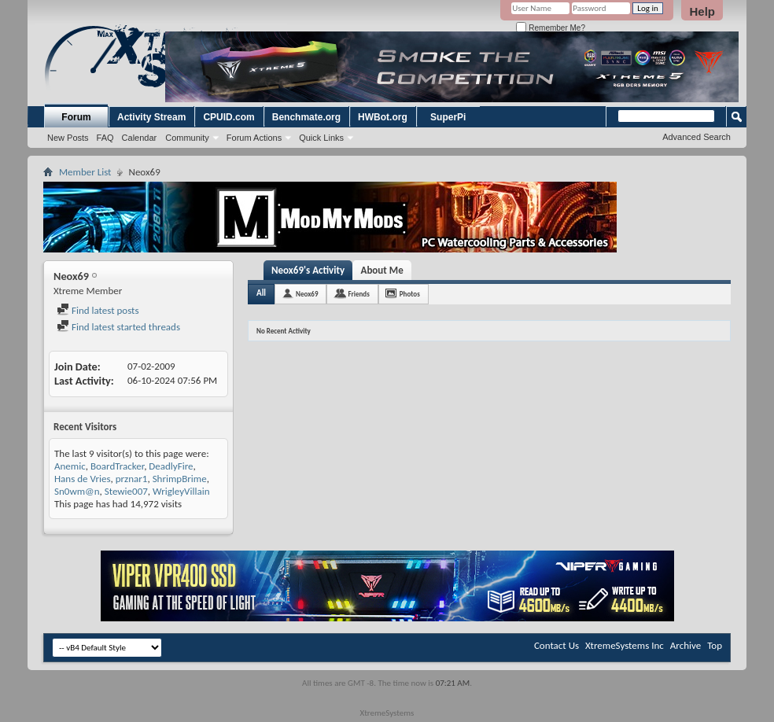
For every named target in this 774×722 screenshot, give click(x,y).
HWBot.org (382, 117)
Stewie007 (126, 491)
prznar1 (132, 478)
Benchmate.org (306, 117)
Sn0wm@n (77, 491)
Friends (358, 293)
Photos (410, 293)
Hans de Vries (82, 478)
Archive (685, 645)
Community (187, 137)
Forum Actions (254, 137)
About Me (382, 270)
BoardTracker (117, 466)
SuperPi (448, 117)
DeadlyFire (171, 466)
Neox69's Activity (308, 270)
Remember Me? (550, 28)
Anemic (70, 466)
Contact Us (556, 645)
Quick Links (321, 137)
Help (702, 11)
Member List (85, 172)
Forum (75, 117)
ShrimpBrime (180, 478)
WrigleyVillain (181, 491)
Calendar (139, 137)
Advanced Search (696, 137)
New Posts (68, 137)
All (261, 293)
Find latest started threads (118, 327)
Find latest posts (98, 310)
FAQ (105, 137)
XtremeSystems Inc (624, 645)
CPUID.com (228, 117)
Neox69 (307, 293)
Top (714, 645)
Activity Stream (151, 117)
